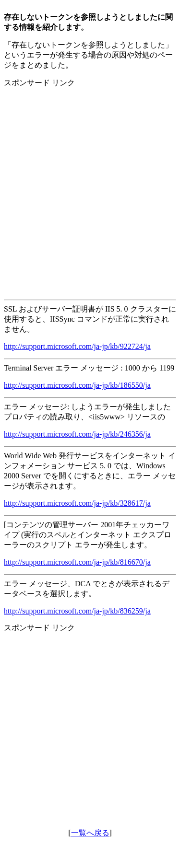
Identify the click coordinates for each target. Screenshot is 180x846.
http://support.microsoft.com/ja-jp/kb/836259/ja (77, 611)
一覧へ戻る (90, 833)
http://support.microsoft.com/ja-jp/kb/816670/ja (77, 562)
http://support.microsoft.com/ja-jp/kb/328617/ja (77, 503)
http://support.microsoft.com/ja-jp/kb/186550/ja (77, 385)
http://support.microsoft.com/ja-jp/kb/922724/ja (77, 346)
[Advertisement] (90, 186)
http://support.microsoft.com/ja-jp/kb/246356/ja (77, 434)
